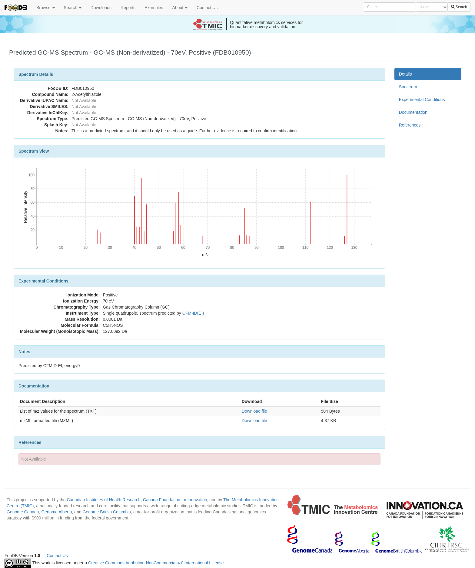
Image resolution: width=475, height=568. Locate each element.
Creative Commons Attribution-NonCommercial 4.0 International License (156, 562)
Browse (45, 7)
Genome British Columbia (107, 511)
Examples (153, 7)
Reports (128, 7)
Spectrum (408, 86)
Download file (254, 411)
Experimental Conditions (422, 99)
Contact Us (207, 7)
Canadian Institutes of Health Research (104, 499)
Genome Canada (23, 511)
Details (405, 74)
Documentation (413, 112)
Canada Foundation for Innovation (175, 499)
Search (72, 7)
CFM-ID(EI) (193, 313)
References (410, 125)
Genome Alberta (56, 511)
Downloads (101, 7)
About (180, 7)
